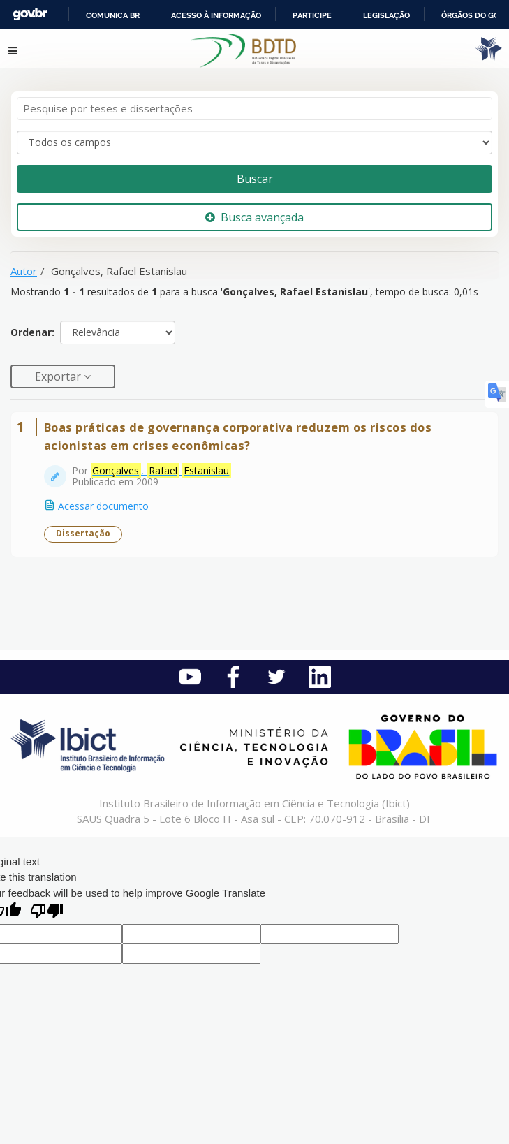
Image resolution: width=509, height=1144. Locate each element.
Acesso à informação (216, 15)
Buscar (255, 178)
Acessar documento (103, 506)
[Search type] (254, 142)
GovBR (30, 14)
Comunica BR (113, 15)
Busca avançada (254, 217)
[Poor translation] (47, 912)
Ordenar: (32, 332)
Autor (23, 271)
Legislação (386, 15)
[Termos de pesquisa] (254, 108)
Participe (312, 15)
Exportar (59, 376)
